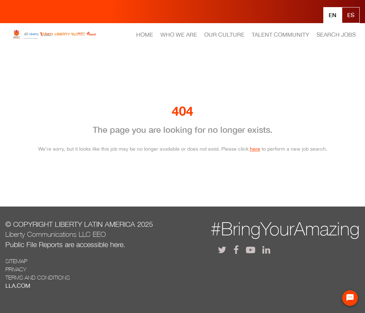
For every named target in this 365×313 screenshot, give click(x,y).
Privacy (15, 269)
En (332, 14)
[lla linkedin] (266, 249)
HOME (144, 34)
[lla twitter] (222, 249)
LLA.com (17, 285)
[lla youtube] (250, 249)
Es (350, 14)
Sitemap (16, 261)
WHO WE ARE (178, 34)
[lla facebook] (236, 249)
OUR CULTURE (224, 34)
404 (182, 111)
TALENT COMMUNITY (280, 34)
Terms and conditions (37, 277)
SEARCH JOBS (336, 34)
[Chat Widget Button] (350, 298)
